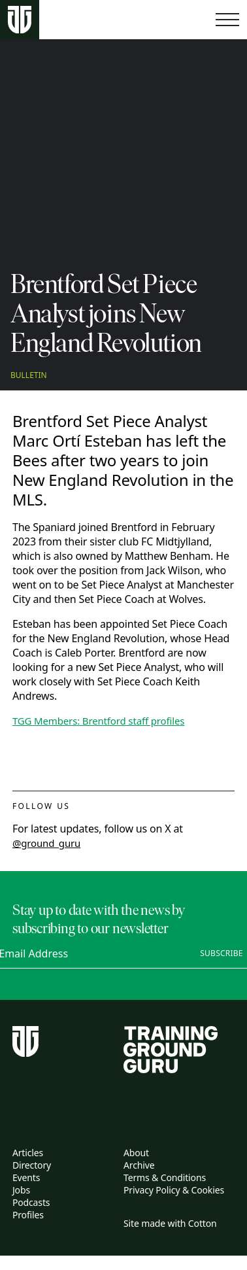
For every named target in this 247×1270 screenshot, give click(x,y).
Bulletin (28, 375)
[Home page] (19, 20)
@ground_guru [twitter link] (46, 843)
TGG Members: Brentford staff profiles (98, 720)
